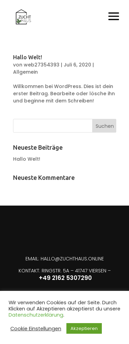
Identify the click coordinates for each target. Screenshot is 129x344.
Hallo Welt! (27, 57)
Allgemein (25, 72)
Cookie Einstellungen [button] (35, 328)
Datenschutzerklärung (36, 314)
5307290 (79, 278)
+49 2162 (52, 278)
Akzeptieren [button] (84, 328)
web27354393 (42, 64)
